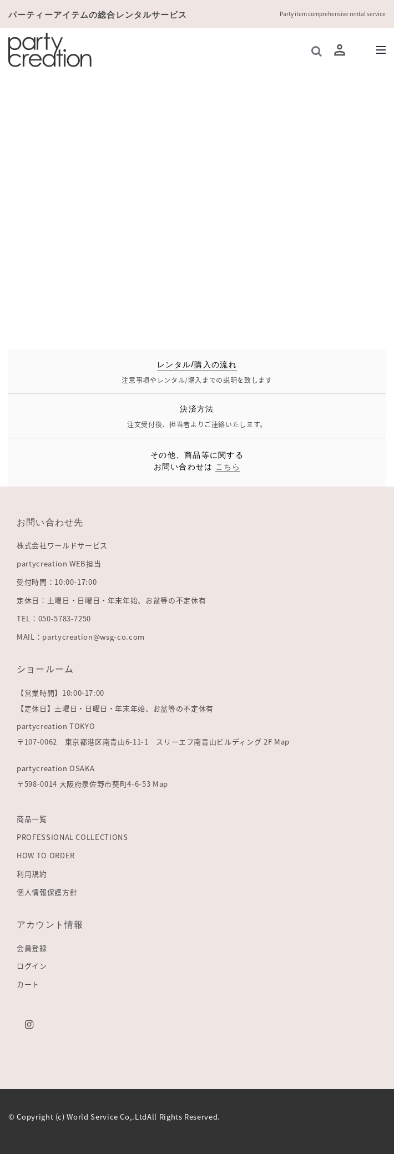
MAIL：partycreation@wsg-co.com (81, 636)
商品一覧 (32, 818)
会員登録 (32, 948)
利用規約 (32, 873)
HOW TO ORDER (46, 855)
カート (28, 984)
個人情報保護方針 (47, 892)
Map (282, 741)
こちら (228, 466)
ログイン (32, 965)
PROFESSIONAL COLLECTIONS (72, 837)
